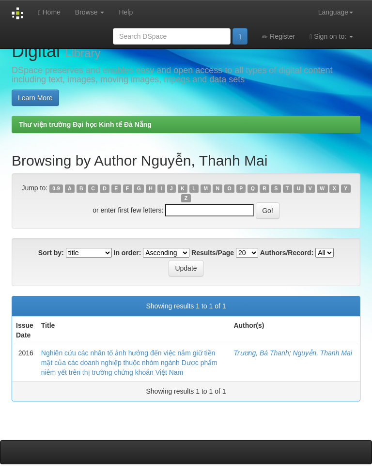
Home (49, 12)
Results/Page (212, 253)
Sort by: (51, 253)
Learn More (35, 98)
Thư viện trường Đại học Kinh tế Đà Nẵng (85, 124)
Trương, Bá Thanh (261, 353)
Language (335, 12)
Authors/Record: (286, 253)
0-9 (56, 188)
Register (278, 36)
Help (126, 12)
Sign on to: (331, 36)
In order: (127, 253)
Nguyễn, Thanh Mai (322, 353)
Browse (90, 12)
